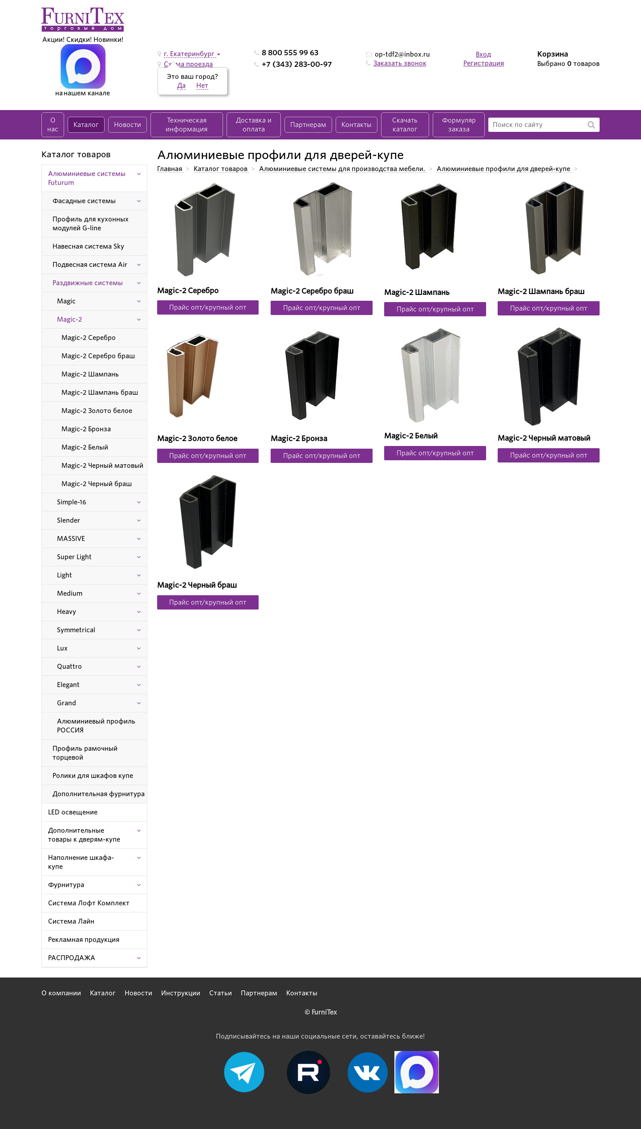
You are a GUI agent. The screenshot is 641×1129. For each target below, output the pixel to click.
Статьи (220, 993)
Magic (66, 301)
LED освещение (72, 812)
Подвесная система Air (90, 264)
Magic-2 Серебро (88, 337)
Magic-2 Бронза (86, 429)
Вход (483, 54)
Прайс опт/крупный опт (207, 307)
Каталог (86, 124)
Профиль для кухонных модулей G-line (91, 224)
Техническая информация (186, 125)
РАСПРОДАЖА (71, 957)
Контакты (356, 124)
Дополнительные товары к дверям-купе (84, 835)
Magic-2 (69, 319)
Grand (66, 703)
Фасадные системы (84, 201)
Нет (202, 85)
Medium (69, 593)
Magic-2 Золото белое (96, 410)
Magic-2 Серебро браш (98, 356)
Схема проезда (188, 64)
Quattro (69, 666)
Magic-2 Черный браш (96, 483)
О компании (61, 993)
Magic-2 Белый (84, 447)
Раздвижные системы (88, 282)
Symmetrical (76, 630)
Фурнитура (66, 884)
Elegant (68, 684)
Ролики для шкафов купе (93, 775)
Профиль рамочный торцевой (85, 753)
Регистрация (483, 63)
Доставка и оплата (254, 125)
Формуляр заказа (459, 125)
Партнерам (308, 124)
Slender (68, 520)
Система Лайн (71, 921)
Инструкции (180, 993)
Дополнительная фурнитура (99, 794)
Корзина (552, 54)
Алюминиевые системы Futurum (87, 178)
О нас (52, 125)
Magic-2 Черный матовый (102, 465)
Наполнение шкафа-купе (81, 862)
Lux (62, 648)
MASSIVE (71, 538)
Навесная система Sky (88, 246)
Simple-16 (71, 502)
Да (181, 85)
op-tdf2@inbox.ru (402, 54)
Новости (127, 124)
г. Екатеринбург (190, 53)
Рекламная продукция (83, 939)
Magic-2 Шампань (90, 374)
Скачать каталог (405, 125)
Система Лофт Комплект (89, 903)
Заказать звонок (399, 63)
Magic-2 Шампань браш (99, 392)
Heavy (66, 611)
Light (64, 575)
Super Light (74, 556)
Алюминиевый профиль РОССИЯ (96, 726)
